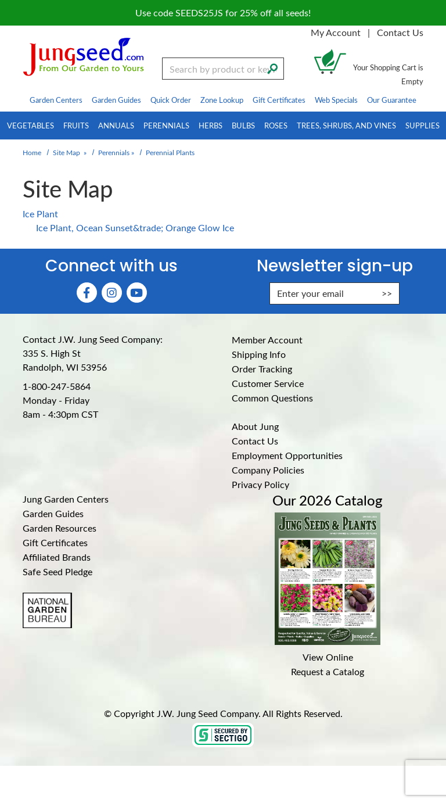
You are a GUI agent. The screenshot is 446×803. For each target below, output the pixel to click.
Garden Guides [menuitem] (116, 100)
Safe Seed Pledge (57, 571)
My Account (336, 32)
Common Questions (272, 398)
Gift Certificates (55, 542)
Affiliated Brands (57, 557)
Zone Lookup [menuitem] (221, 100)
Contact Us (400, 32)
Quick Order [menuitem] (170, 100)
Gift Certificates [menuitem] (279, 100)
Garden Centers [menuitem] (56, 100)
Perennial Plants (170, 152)
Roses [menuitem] (275, 125)
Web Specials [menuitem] (336, 100)
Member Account (267, 340)
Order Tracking (262, 369)
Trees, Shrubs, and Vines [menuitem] (346, 125)
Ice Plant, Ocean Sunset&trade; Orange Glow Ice (135, 227)
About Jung (255, 426)
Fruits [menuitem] (76, 125)
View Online (328, 657)
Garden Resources (59, 528)
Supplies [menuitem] (422, 125)
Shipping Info (259, 354)
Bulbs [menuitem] (243, 125)
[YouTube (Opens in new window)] (137, 292)
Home (32, 152)
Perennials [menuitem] (166, 125)
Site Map (66, 152)
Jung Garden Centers (66, 499)
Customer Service (268, 383)
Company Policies (268, 470)
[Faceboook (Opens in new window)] (87, 292)
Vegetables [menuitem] (30, 125)
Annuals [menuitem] (116, 125)
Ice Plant (40, 213)
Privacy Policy (260, 484)
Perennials (114, 152)
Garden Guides (53, 513)
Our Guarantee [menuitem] (391, 100)
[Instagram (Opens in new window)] (112, 292)
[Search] (272, 67)
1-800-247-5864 (57, 386)
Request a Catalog (327, 671)
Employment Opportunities (287, 455)
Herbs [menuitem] (210, 125)
